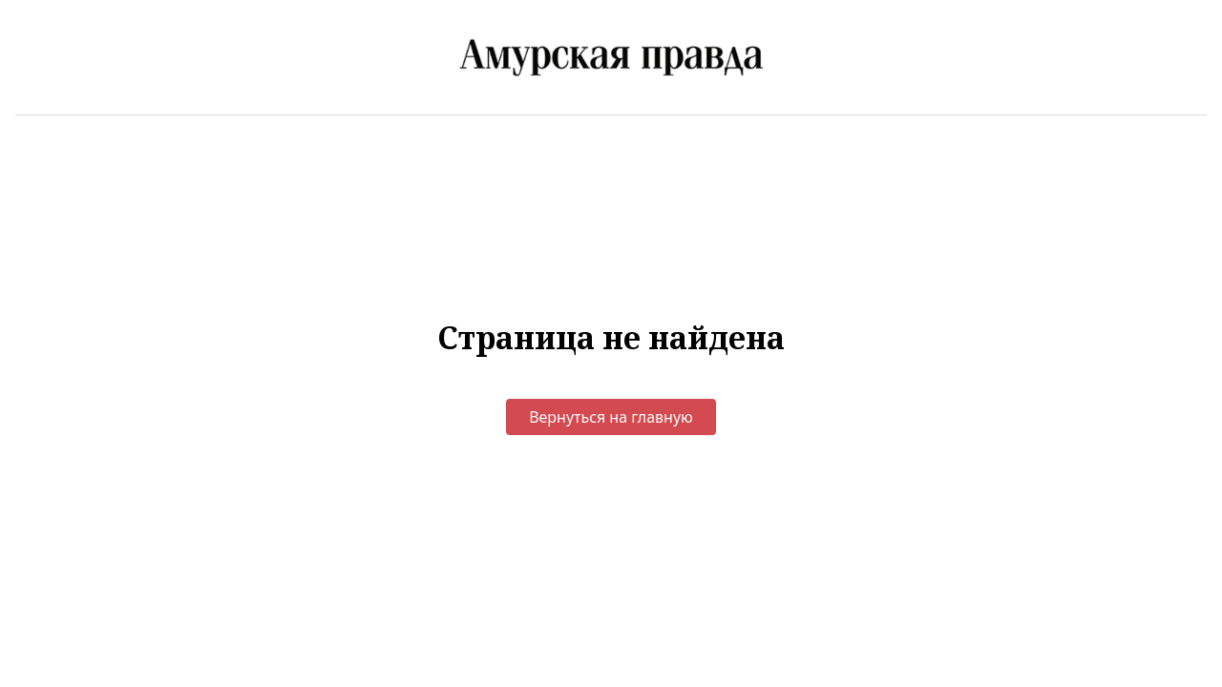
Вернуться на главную (611, 416)
